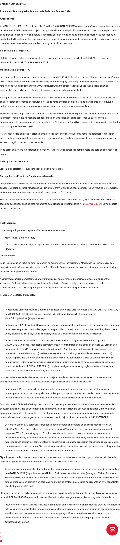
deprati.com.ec (34, 473)
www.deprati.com (93, 204)
